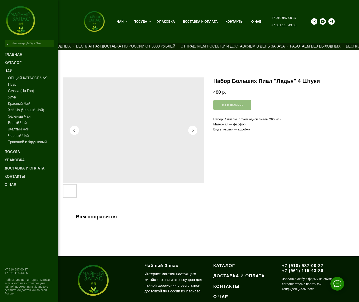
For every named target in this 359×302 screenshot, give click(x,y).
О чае (10, 185)
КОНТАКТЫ (226, 286)
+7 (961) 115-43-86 (303, 270)
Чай (121, 21)
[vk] (314, 21)
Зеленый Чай (19, 116)
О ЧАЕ (256, 21)
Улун (12, 97)
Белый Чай (17, 123)
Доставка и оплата (200, 21)
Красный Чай (19, 104)
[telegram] (331, 21)
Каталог (13, 63)
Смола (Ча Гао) (21, 91)
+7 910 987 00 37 (283, 18)
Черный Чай (18, 136)
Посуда (141, 21)
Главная (13, 54)
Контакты (234, 21)
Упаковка (166, 21)
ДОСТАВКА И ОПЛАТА (239, 275)
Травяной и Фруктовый (27, 142)
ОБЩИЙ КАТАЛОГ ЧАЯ (28, 78)
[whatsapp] (323, 21)
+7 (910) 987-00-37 (303, 265)
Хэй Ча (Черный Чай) (26, 110)
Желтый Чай (18, 129)
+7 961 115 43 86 (283, 25)
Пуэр (12, 84)
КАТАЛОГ (224, 265)
